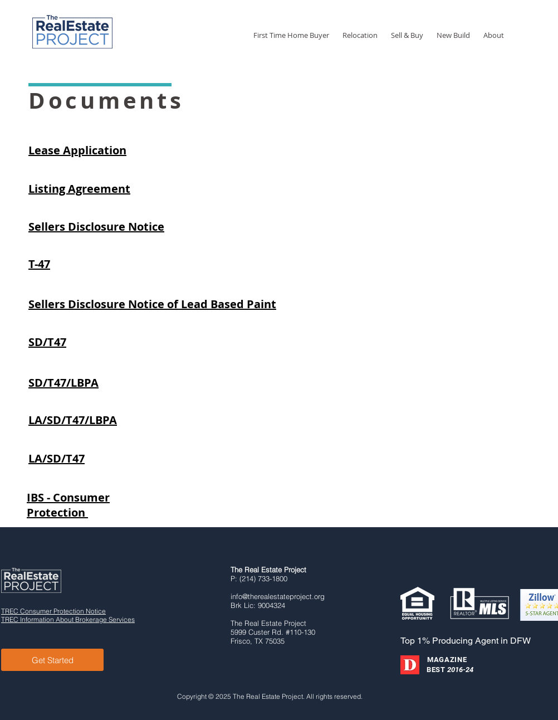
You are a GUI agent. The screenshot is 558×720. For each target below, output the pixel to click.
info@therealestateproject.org (278, 596)
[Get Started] (52, 660)
